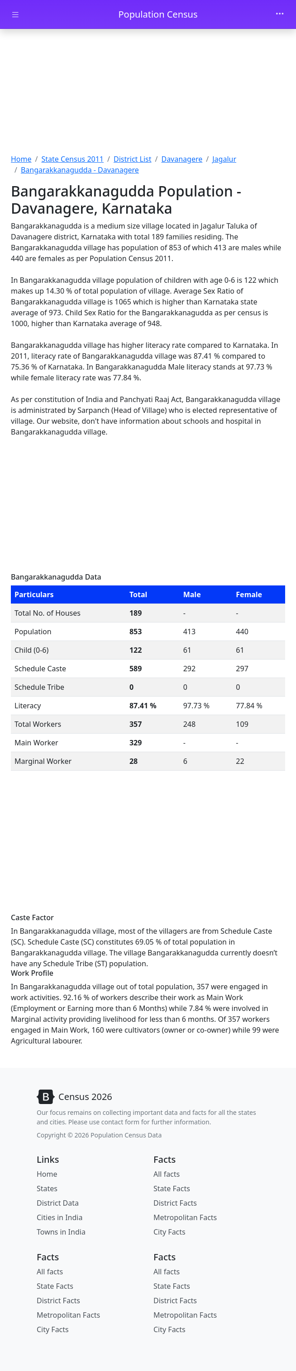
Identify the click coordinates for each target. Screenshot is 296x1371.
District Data (58, 1203)
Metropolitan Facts (185, 1217)
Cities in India (59, 1217)
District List (133, 159)
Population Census (157, 14)
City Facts (169, 1232)
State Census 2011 (72, 159)
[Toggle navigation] (280, 14)
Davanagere (181, 159)
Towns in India (61, 1232)
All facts (166, 1174)
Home (21, 159)
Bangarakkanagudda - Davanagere (80, 170)
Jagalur (224, 159)
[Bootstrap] (74, 1097)
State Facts (171, 1188)
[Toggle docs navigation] (15, 14)
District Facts (175, 1203)
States (47, 1188)
